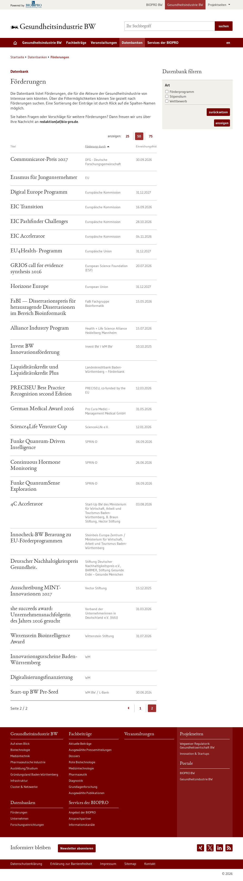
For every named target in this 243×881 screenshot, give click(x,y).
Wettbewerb (178, 101)
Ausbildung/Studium (24, 768)
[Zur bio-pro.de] (27, 5)
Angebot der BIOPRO (82, 812)
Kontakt (149, 863)
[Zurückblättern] (129, 708)
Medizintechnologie (81, 768)
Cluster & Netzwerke (23, 787)
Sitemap (130, 863)
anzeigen (222, 123)
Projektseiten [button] (217, 5)
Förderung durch (95, 146)
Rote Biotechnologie (82, 762)
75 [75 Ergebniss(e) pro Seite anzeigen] (152, 137)
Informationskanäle (82, 825)
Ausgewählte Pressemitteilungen (90, 750)
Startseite (17, 57)
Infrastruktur (19, 780)
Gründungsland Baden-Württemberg (34, 774)
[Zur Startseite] (54, 26)
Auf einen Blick (20, 743)
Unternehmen (19, 818)
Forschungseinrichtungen (27, 825)
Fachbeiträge (76, 42)
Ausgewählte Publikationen (86, 793)
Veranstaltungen (104, 42)
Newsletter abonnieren (76, 848)
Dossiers (74, 756)
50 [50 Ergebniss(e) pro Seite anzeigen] (140, 137)
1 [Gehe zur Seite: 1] (140, 708)
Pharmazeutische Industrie (27, 762)
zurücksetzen (218, 112)
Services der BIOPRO (162, 42)
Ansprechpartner (80, 818)
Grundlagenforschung (83, 787)
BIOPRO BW (154, 5)
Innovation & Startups (194, 753)
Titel (13, 146)
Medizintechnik (20, 756)
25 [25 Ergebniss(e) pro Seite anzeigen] (129, 137)
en (228, 42)
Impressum (108, 863)
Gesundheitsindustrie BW (185, 5)
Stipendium (178, 96)
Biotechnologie (20, 750)
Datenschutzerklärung (26, 863)
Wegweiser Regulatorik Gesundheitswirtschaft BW (197, 745)
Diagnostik (76, 780)
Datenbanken (132, 42)
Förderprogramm (182, 92)
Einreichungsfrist (146, 146)
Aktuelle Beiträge (80, 743)
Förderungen (18, 812)
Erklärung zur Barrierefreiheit (71, 863)
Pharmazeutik (78, 774)
